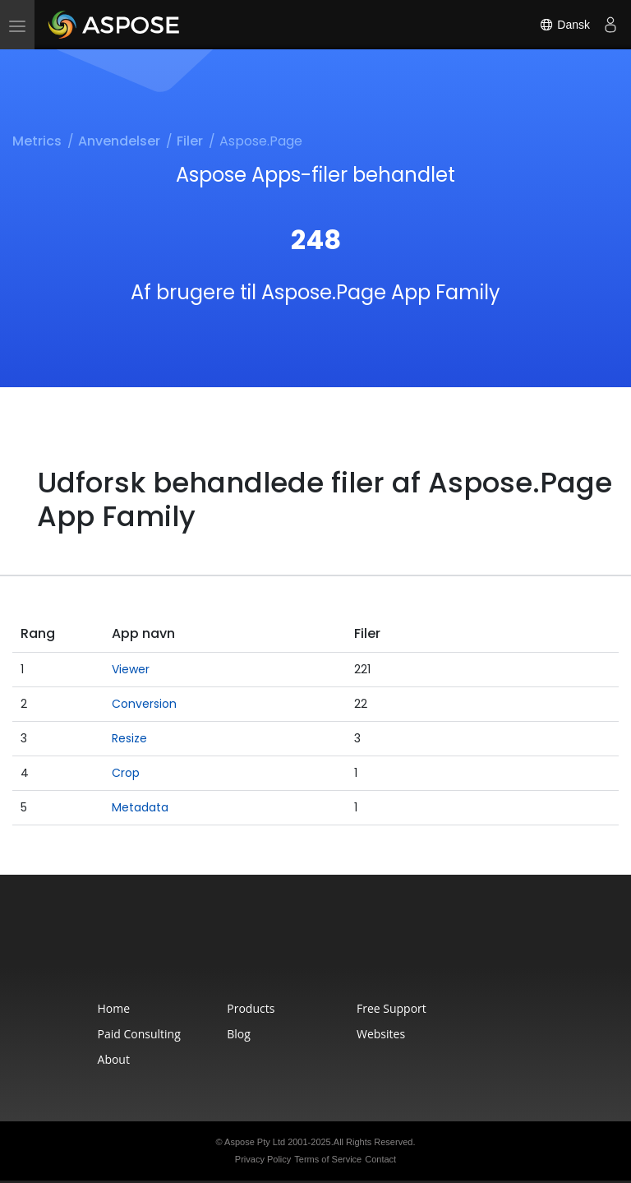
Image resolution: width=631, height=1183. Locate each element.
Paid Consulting (139, 1034)
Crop (126, 773)
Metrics (37, 141)
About (114, 1059)
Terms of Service (328, 1159)
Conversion (144, 703)
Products (250, 1008)
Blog (239, 1034)
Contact (380, 1159)
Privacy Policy (263, 1159)
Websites (381, 1034)
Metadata (140, 807)
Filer (190, 141)
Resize (129, 738)
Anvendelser (119, 141)
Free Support (391, 1008)
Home (114, 1008)
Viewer (131, 669)
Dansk (564, 24)
